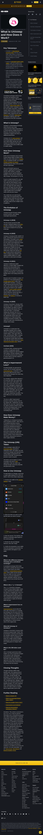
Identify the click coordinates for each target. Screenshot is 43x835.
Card (12, 779)
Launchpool (14, 783)
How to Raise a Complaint (37, 803)
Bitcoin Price (24, 787)
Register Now (35, 112)
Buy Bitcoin (24, 800)
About (2, 771)
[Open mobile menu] (40, 2)
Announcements (4, 774)
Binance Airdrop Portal (36, 799)
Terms (2, 780)
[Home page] (17, 2)
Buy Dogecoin (24, 804)
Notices (2, 790)
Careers (2, 773)
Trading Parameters (36, 797)
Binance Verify (35, 796)
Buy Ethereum (24, 806)
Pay (12, 774)
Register (36, 2)
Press (2, 777)
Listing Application (25, 773)
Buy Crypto (14, 773)
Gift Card (13, 782)
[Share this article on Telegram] (36, 14)
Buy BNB (23, 801)
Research (13, 790)
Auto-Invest (14, 785)
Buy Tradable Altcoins (26, 807)
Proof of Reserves (36, 781)
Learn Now (29, 6)
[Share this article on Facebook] (32, 14)
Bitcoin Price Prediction (26, 793)
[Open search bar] (32, 2)
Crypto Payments (15, 776)
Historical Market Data (36, 778)
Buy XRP (23, 803)
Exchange (13, 771)
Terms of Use (30, 828)
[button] (40, 2)
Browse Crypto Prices (26, 785)
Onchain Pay (24, 778)
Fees (33, 793)
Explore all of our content (21, 763)
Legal (2, 779)
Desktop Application (4, 793)
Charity (13, 791)
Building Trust (3, 783)
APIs (33, 794)
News (2, 776)
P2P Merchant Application (26, 771)
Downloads (3, 791)
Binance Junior (14, 777)
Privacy (2, 782)
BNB (33, 774)
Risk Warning (3, 788)
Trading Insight (35, 780)
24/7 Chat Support (36, 787)
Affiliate (34, 771)
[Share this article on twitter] (28, 14)
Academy (13, 780)
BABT (13, 788)
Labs (23, 777)
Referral (34, 773)
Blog (2, 785)
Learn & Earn (24, 784)
